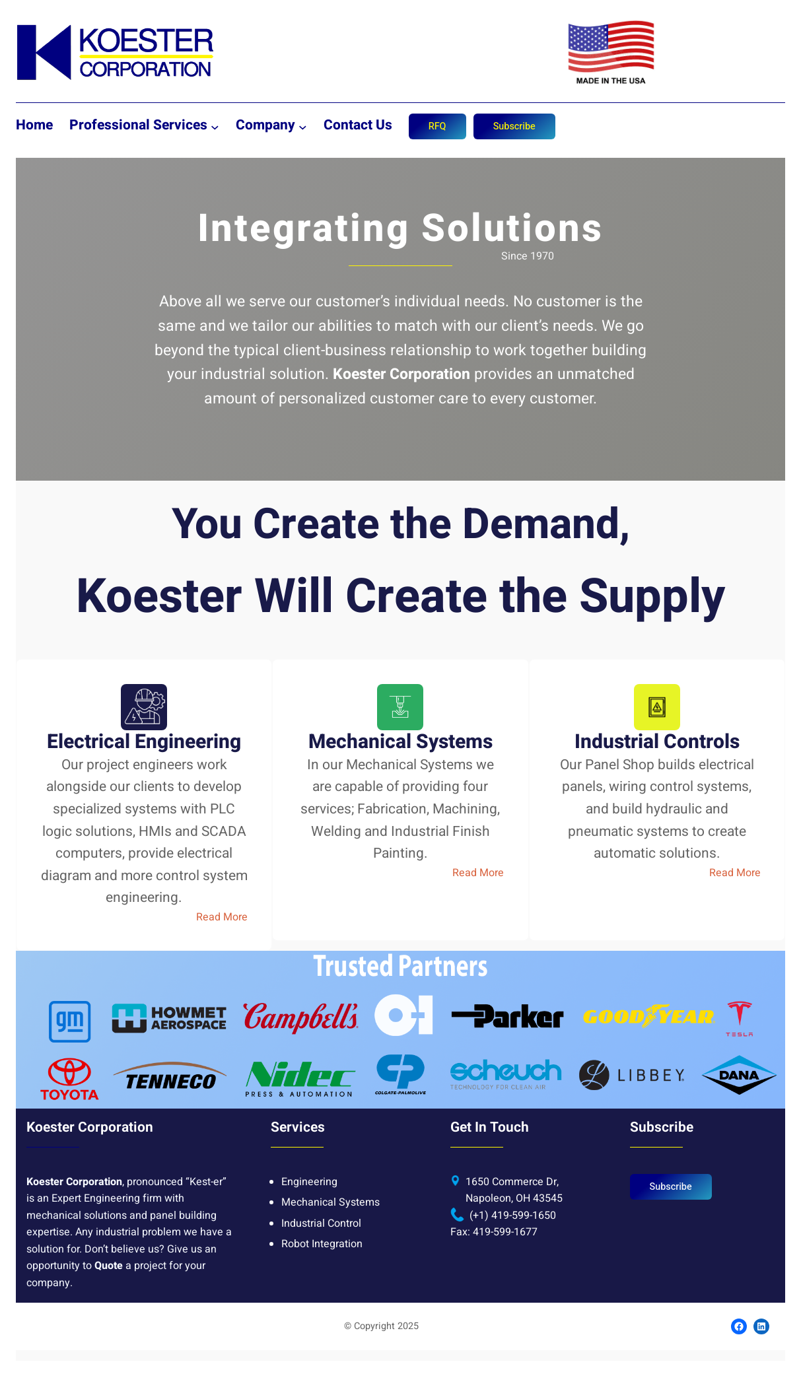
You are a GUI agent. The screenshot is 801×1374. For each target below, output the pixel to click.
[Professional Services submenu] (215, 126)
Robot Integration (322, 1244)
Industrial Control (321, 1223)
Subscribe (514, 126)
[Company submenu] (302, 126)
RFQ (437, 126)
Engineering (309, 1182)
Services (298, 1127)
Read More (222, 917)
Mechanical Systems (330, 1202)
